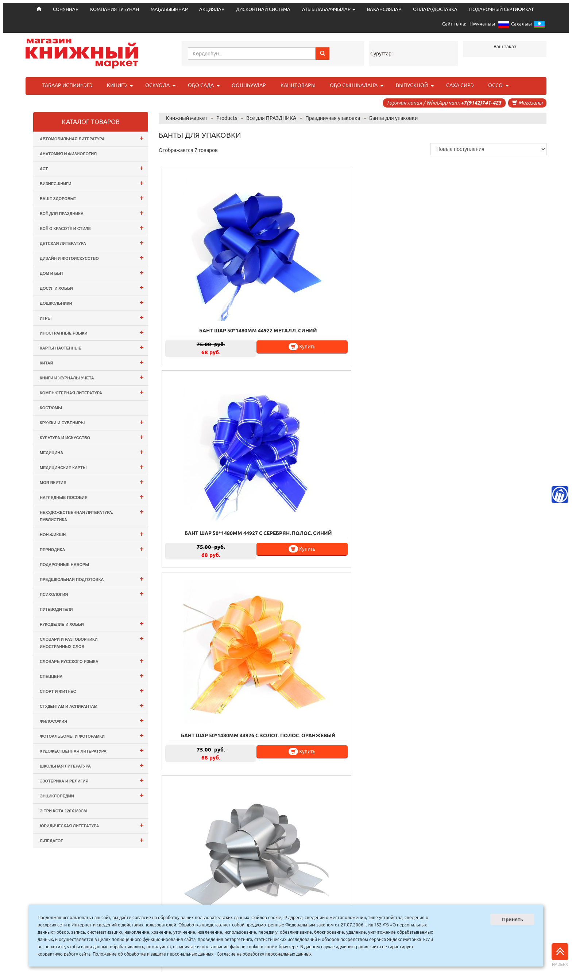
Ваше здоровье (92, 198)
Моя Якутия (92, 481)
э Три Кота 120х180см (63, 811)
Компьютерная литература (92, 392)
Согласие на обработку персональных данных (264, 954)
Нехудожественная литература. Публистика (92, 515)
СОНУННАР (216, 903)
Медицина (92, 452)
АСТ (92, 168)
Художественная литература (92, 750)
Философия (92, 720)
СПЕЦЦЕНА (92, 675)
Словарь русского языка (92, 660)
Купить (229, 290)
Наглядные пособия (92, 496)
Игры (92, 317)
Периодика (92, 549)
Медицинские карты (92, 467)
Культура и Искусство (92, 437)
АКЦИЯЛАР (211, 9)
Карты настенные (92, 347)
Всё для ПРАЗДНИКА (92, 212)
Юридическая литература (92, 825)
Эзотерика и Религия (92, 780)
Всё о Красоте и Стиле (92, 227)
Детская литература (92, 242)
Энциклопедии (92, 795)
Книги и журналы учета (92, 377)
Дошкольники (92, 302)
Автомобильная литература (92, 138)
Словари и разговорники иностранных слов (92, 642)
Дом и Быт (92, 272)
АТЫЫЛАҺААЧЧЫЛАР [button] (328, 9)
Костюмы (51, 408)
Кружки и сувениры (92, 422)
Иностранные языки (92, 332)
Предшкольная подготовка (92, 578)
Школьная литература (92, 765)
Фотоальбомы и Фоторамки (92, 735)
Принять (512, 919)
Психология (92, 593)
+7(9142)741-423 (481, 103)
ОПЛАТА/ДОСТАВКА (435, 9)
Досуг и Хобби (92, 287)
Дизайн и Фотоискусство (92, 257)
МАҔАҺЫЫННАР (169, 9)
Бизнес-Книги (92, 183)
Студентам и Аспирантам (92, 705)
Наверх (560, 955)
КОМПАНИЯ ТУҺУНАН (114, 9)
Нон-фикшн (92, 534)
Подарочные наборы (64, 564)
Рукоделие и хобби (92, 623)
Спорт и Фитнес (92, 690)
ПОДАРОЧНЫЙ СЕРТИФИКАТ (501, 9)
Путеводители (56, 609)
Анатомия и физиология (68, 154)
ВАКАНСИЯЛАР (384, 9)
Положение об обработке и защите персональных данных (153, 954)
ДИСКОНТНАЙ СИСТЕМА (263, 9)
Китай (92, 362)
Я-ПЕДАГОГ (92, 840)
